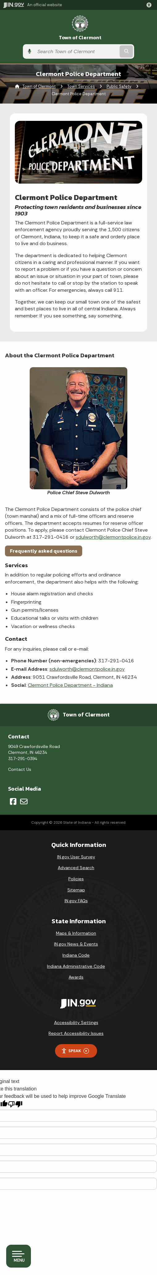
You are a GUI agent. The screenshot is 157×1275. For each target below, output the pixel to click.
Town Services (81, 86)
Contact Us (19, 769)
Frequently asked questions (43, 551)
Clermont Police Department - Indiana (70, 685)
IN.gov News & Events (76, 944)
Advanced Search (76, 867)
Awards (76, 977)
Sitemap (76, 890)
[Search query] (76, 51)
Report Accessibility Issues (76, 1033)
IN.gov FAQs (76, 900)
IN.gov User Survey (76, 857)
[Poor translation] (15, 1104)
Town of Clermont (80, 37)
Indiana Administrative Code (76, 966)
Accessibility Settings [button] (76, 1022)
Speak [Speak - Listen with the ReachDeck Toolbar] (75, 1051)
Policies (76, 879)
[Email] (24, 801)
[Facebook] (13, 801)
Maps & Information (76, 933)
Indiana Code (76, 955)
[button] (150, 4)
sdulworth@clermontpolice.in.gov (113, 537)
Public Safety (119, 86)
